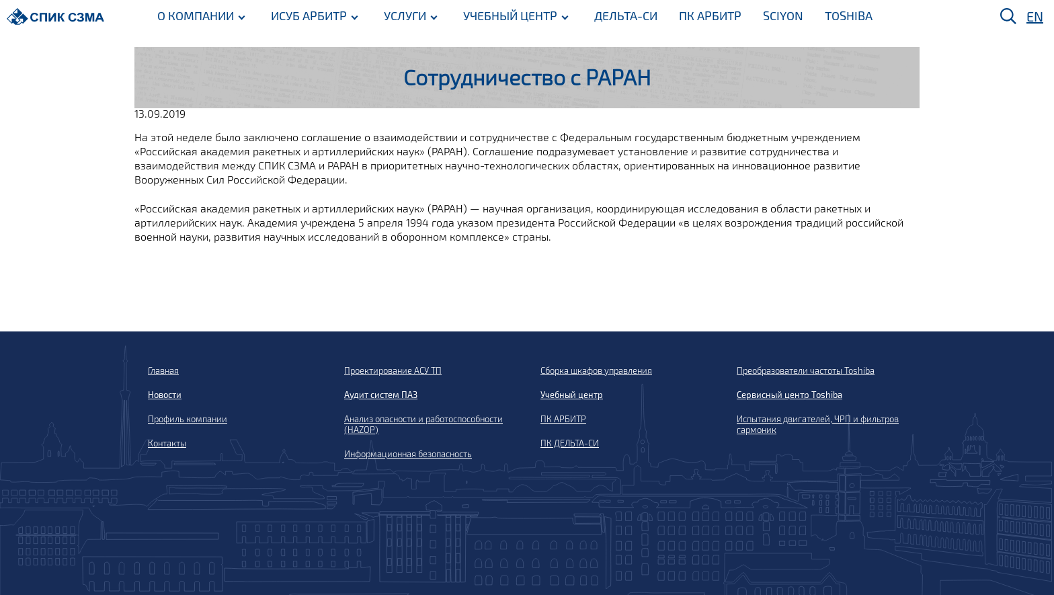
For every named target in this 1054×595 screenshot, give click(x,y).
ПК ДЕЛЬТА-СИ (569, 443)
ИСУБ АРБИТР (309, 15)
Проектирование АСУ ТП (393, 370)
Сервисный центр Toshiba (789, 394)
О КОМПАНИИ (195, 15)
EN (1034, 16)
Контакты (167, 443)
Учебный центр (571, 394)
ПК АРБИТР (710, 15)
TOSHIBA (849, 15)
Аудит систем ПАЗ (380, 394)
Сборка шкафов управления (596, 370)
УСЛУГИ (405, 15)
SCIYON (783, 15)
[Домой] (55, 16)
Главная (163, 370)
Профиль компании (187, 418)
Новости (164, 394)
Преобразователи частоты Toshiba (806, 370)
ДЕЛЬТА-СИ (625, 15)
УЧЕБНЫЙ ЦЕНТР (510, 15)
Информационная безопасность (408, 453)
